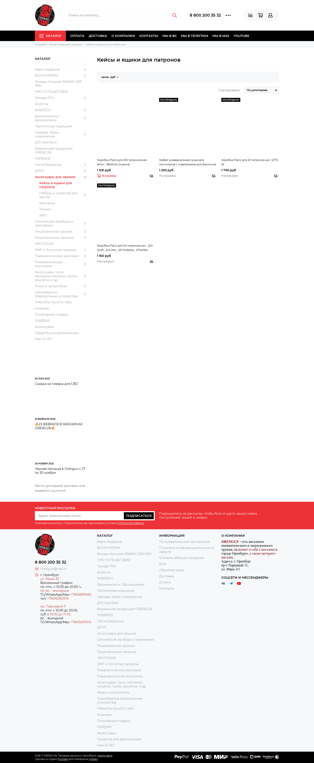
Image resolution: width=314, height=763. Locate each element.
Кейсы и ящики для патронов (55, 185)
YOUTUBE (241, 36)
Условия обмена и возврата (181, 558)
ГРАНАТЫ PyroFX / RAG (53, 302)
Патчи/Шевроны (61, 165)
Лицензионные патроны (61, 238)
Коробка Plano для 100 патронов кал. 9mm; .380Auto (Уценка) (122, 162)
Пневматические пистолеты (61, 264)
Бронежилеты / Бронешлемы (61, 118)
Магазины (47, 203)
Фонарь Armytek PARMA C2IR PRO (58, 84)
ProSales (63, 759)
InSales (93, 759)
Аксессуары (44, 327)
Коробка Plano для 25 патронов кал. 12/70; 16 (249, 162)
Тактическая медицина (53, 126)
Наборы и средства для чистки (63, 195)
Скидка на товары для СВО (56, 384)
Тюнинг (45, 209)
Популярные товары (51, 315)
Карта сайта (105, 755)
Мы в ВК (169, 36)
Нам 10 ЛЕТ (44, 339)
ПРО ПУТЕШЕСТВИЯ (52, 92)
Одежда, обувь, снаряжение (61, 134)
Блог (163, 564)
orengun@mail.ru (53, 569)
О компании (123, 36)
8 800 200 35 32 (205, 15)
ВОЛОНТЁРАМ (61, 76)
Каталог (50, 36)
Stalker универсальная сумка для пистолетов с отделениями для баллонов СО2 (187, 162)
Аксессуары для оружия (61, 177)
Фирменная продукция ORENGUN (53, 150)
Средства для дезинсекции (57, 333)
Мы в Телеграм (194, 36)
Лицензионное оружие (61, 232)
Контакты (148, 36)
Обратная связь (171, 570)
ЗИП (42, 215)
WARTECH (61, 110)
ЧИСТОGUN (44, 244)
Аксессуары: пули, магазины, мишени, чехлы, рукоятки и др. (61, 276)
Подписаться (139, 516)
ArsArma (41, 104)
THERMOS (43, 159)
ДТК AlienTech (46, 142)
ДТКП (61, 171)
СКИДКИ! (42, 321)
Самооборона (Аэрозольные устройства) (61, 294)
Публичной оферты (130, 523)
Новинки (42, 308)
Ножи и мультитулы (61, 286)
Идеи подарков (61, 69)
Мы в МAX (220, 36)
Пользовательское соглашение (184, 542)
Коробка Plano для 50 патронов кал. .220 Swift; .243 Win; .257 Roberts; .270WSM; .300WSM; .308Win (125, 248)
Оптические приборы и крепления (61, 223)
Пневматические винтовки (61, 256)
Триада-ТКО (61, 98)
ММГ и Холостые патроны (61, 250)
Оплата (77, 36)
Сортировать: (229, 90)
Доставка (98, 36)
